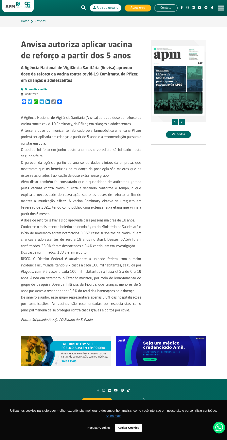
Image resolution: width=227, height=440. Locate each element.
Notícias (39, 21)
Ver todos (178, 134)
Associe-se (138, 8)
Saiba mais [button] (113, 416)
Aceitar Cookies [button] (128, 427)
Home (25, 21)
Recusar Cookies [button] (99, 427)
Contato (165, 8)
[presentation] (175, 122)
